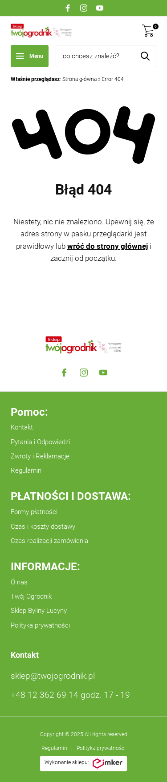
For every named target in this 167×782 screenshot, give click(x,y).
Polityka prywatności (40, 625)
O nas (19, 582)
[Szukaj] (145, 56)
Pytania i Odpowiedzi (40, 442)
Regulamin (26, 470)
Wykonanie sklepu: (83, 763)
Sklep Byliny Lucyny (39, 611)
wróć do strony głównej (107, 246)
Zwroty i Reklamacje (40, 456)
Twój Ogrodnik (31, 596)
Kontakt (22, 427)
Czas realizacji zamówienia (49, 541)
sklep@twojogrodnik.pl (53, 676)
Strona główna (79, 79)
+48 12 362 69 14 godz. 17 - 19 (70, 695)
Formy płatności (34, 512)
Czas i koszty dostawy (43, 527)
